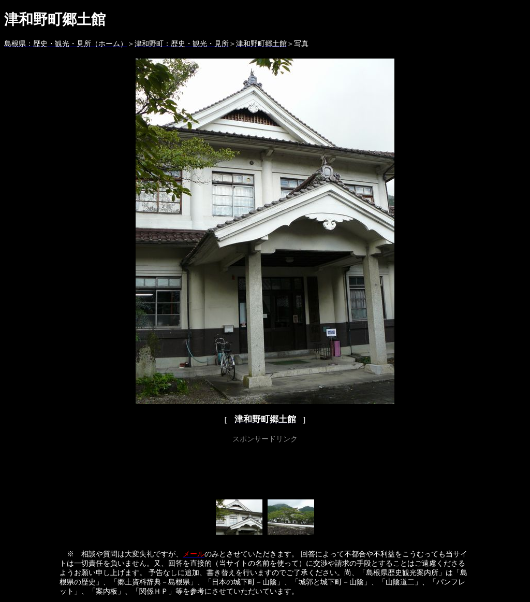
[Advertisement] (265, 469)
